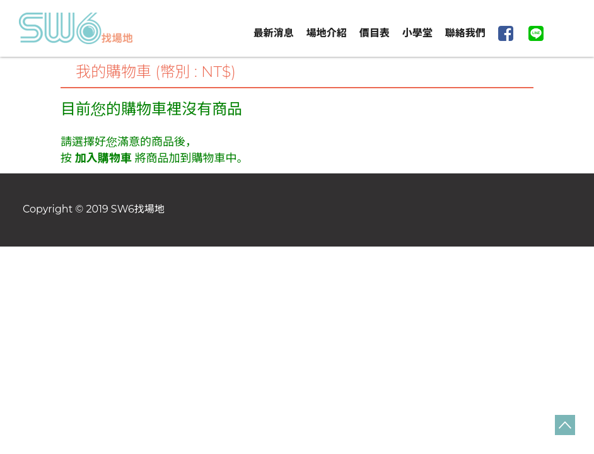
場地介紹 (326, 33)
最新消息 (273, 33)
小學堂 (417, 33)
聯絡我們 (465, 33)
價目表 (374, 33)
